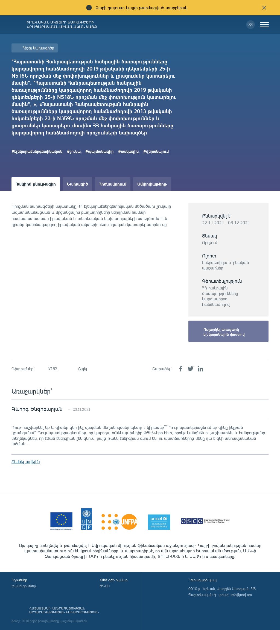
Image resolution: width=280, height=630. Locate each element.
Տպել (82, 368)
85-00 (105, 586)
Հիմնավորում (112, 184)
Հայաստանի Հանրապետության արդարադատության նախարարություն (64, 610)
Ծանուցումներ (23, 586)
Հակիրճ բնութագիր (36, 184)
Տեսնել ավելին (25, 461)
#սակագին (128, 151)
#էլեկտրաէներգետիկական (36, 151)
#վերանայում (156, 151)
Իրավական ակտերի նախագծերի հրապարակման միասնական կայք (62, 24)
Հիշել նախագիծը (38, 48)
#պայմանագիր (99, 151)
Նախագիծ (77, 184)
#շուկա (74, 151)
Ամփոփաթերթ (152, 184)
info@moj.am (241, 594)
